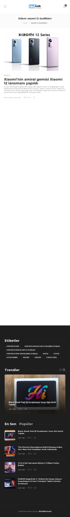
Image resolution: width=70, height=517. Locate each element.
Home (25, 23)
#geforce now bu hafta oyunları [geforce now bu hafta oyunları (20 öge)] (20, 350)
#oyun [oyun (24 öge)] (56, 354)
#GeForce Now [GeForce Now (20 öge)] (12, 346)
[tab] (10, 424)
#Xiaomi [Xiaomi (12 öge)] (37, 357)
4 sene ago (17, 97)
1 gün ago (12, 409)
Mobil (7, 75)
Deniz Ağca (8, 97)
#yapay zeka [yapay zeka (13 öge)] (51, 357)
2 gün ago (21, 454)
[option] (35, 394)
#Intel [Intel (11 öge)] (45, 354)
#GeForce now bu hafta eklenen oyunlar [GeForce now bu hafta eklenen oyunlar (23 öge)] (42, 346)
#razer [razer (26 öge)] (26, 357)
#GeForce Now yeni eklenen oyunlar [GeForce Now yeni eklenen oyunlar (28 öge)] (22, 354)
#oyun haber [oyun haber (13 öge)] (12, 357)
